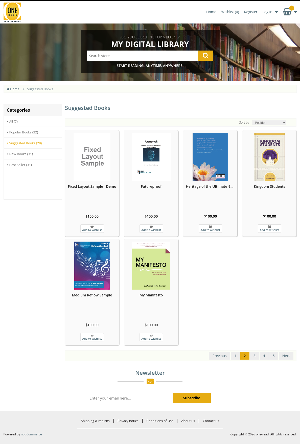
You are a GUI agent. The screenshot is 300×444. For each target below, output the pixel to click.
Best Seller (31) (19, 164)
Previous (219, 355)
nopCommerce (31, 434)
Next (286, 355)
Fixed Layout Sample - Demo (92, 186)
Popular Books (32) (22, 132)
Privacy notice (128, 420)
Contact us (211, 420)
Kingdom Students (269, 186)
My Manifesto (151, 295)
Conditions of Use (159, 420)
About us (188, 420)
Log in (267, 11)
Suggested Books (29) (24, 143)
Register (251, 11)
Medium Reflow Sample (92, 295)
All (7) (12, 121)
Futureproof (151, 186)
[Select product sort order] (269, 122)
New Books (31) (20, 154)
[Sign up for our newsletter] (130, 398)
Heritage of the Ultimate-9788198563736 (210, 186)
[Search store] (150, 56)
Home (211, 11)
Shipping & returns (95, 420)
